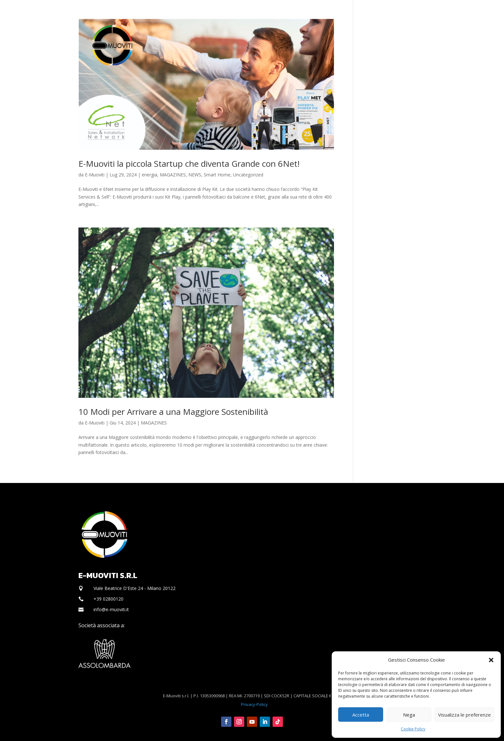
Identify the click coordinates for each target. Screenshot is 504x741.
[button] (491, 660)
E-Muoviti (94, 175)
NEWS (194, 175)
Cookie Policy (413, 729)
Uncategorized (248, 175)
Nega (409, 714)
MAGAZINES (173, 175)
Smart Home (217, 175)
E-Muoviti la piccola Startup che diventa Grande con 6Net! (189, 163)
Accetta (360, 714)
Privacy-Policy (254, 704)
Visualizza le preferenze (464, 714)
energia (149, 175)
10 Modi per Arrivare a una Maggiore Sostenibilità (173, 411)
